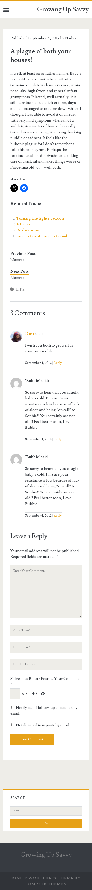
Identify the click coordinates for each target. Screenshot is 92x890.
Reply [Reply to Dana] (58, 363)
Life (20, 290)
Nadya (70, 38)
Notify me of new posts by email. (43, 725)
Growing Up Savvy (63, 9)
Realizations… (29, 230)
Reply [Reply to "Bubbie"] (58, 439)
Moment (17, 259)
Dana (29, 333)
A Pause (23, 224)
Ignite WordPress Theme (43, 878)
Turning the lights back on (40, 218)
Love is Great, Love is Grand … (43, 236)
